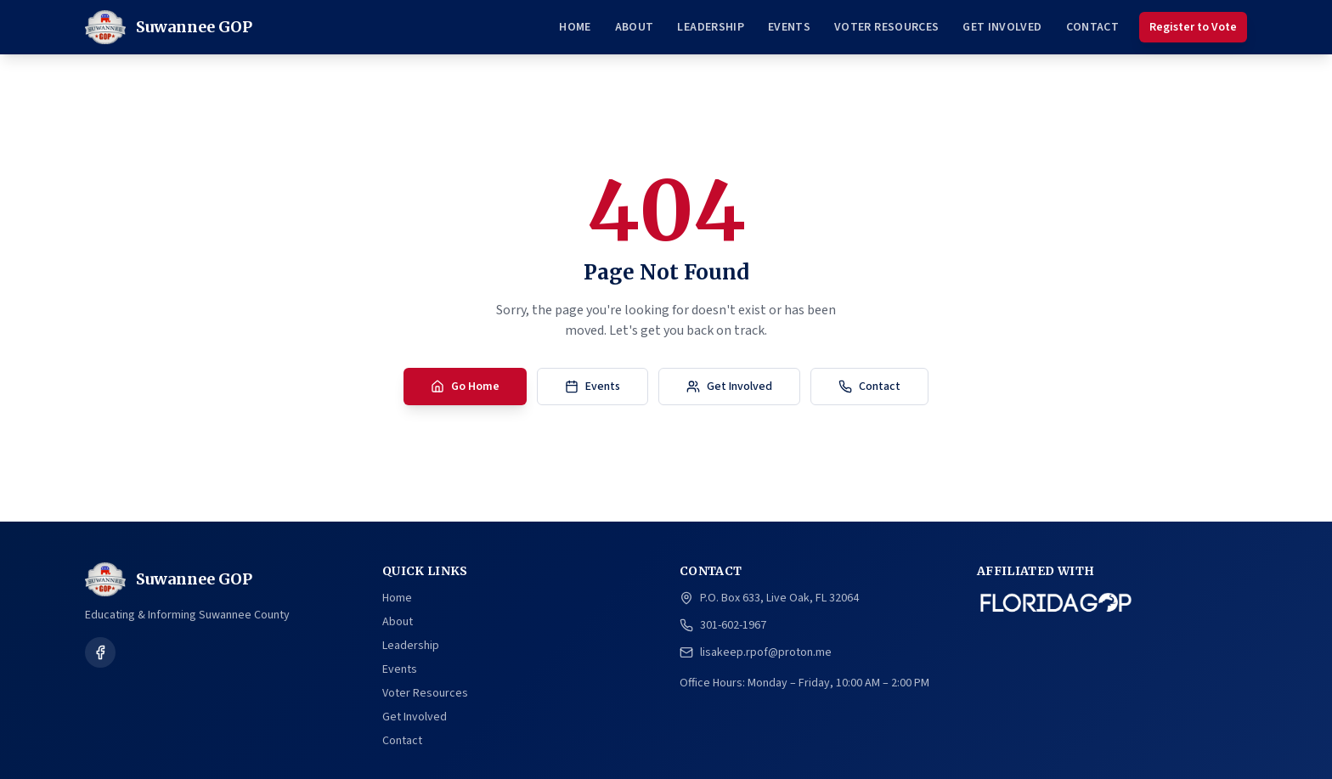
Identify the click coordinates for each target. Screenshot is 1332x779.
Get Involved (1001, 27)
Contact (1092, 27)
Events (789, 27)
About (634, 27)
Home (574, 27)
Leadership (710, 27)
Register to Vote (1193, 27)
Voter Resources (886, 27)
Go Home (465, 386)
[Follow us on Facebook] (100, 652)
